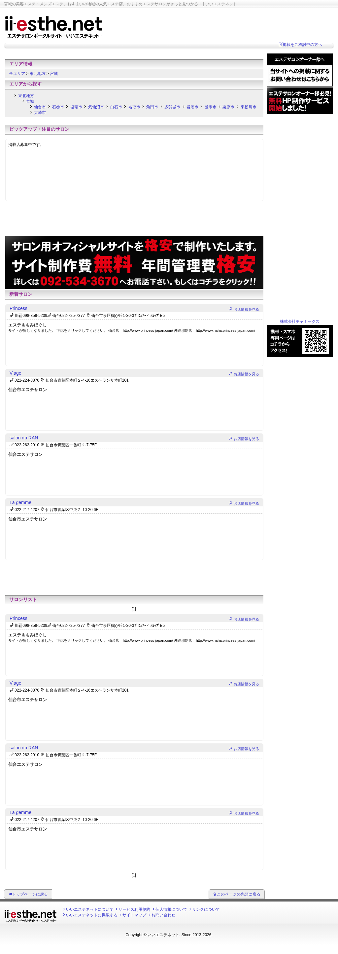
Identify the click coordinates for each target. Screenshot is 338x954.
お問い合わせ (163, 915)
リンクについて (206, 909)
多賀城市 (172, 107)
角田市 (152, 107)
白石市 (116, 107)
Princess (18, 308)
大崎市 (40, 112)
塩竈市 (76, 107)
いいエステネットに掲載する (92, 915)
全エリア (17, 73)
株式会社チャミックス (300, 321)
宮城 (54, 73)
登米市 (211, 107)
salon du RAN (24, 437)
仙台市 (40, 107)
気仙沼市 (96, 107)
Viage (15, 373)
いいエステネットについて (90, 909)
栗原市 (228, 107)
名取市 (134, 107)
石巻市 (58, 107)
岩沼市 (192, 107)
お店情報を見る (246, 309)
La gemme (20, 502)
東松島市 (248, 107)
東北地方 (38, 73)
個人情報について (171, 909)
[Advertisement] (134, 55)
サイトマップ (134, 915)
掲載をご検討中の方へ (302, 44)
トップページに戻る (30, 894)
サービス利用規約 (134, 909)
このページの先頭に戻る (238, 894)
